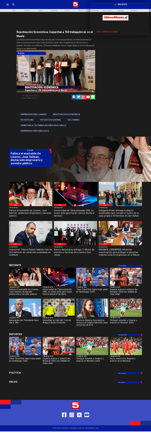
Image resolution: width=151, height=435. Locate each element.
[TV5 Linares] (73, 120)
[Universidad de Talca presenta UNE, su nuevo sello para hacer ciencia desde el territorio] (75, 213)
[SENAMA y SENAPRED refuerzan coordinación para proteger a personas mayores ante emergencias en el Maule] (120, 252)
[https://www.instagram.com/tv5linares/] (83, 97)
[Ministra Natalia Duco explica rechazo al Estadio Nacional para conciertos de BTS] (92, 323)
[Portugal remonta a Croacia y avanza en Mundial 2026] (126, 323)
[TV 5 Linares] (13, 7)
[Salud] (80, 10)
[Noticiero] (27, 10)
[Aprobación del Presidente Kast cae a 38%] (25, 323)
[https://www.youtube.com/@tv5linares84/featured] (88, 97)
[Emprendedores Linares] (33, 114)
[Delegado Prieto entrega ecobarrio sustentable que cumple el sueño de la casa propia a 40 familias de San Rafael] (120, 213)
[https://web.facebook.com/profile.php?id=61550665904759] (64, 422)
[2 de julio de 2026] (120, 208)
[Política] (41, 10)
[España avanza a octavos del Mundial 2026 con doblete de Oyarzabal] (126, 292)
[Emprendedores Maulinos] (34, 131)
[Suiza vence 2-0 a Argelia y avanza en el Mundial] (126, 361)
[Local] (15, 205)
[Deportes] (130, 266)
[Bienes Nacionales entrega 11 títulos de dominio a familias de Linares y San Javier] (75, 252)
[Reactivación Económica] (66, 114)
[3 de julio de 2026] (30, 208)
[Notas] (31, 53)
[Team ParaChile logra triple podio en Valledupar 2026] (92, 292)
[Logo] (75, 7)
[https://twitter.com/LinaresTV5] (79, 422)
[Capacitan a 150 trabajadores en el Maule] (43, 125)
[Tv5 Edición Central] (51, 120)
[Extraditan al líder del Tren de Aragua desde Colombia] (59, 323)
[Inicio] (14, 10)
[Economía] (54, 10)
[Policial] (67, 10)
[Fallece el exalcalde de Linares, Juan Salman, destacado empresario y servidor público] (30, 213)
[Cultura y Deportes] (30, 265)
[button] (33, 114)
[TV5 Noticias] (27, 120)
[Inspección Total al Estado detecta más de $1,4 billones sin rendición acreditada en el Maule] (30, 252)
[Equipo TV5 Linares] (38, 96)
